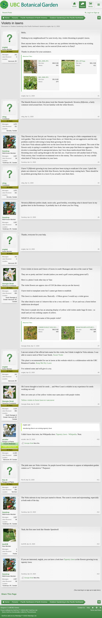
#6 (98, 264)
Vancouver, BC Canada (10, 461)
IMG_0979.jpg (80, 61)
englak (48, 26)
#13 (98, 556)
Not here (14, 494)
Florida (15, 556)
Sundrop (5, 151)
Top (96, 610)
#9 (98, 420)
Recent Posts (7, 13)
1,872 (15, 124)
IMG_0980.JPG (43, 77)
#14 (98, 583)
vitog (4, 117)
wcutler (5, 441)
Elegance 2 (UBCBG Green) (10, 610)
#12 (98, 526)
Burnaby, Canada (12, 130)
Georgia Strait (8, 285)
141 (16, 54)
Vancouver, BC (12, 61)
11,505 (15, 455)
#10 (98, 456)
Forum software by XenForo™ (19, 613)
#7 (98, 347)
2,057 (15, 156)
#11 (98, 493)
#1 (98, 96)
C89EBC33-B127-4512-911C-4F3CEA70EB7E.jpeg (55, 328)
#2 (98, 130)
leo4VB (5, 547)
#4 (98, 197)
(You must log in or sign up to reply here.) (87, 593)
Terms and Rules (95, 613)
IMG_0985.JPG (43, 61)
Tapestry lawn (69, 562)
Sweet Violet (58, 356)
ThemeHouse (31, 615)
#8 (98, 381)
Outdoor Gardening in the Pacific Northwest (25, 26)
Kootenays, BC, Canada (10, 163)
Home (93, 610)
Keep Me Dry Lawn (44, 364)
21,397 (15, 489)
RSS (100, 610)
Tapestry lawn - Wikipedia (66, 436)
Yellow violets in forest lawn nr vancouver (37, 402)
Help (88, 610)
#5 (98, 229)
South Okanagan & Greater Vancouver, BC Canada (10, 300)
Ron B (4, 482)
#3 (98, 162)
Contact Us (81, 610)
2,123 (15, 292)
